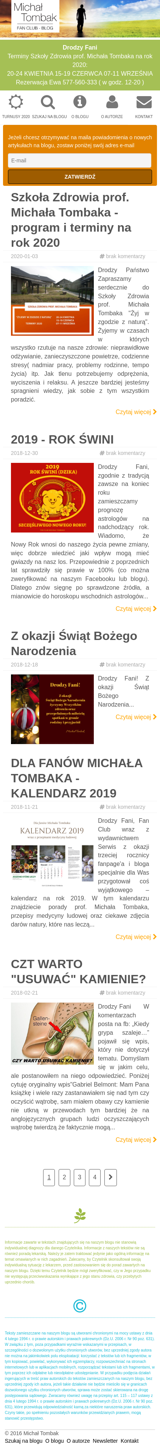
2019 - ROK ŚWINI (62, 439)
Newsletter (105, 1441)
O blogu (80, 106)
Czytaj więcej (136, 412)
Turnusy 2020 (16, 106)
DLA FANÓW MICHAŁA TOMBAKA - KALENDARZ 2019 (77, 778)
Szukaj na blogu (49, 106)
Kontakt (144, 106)
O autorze (112, 106)
